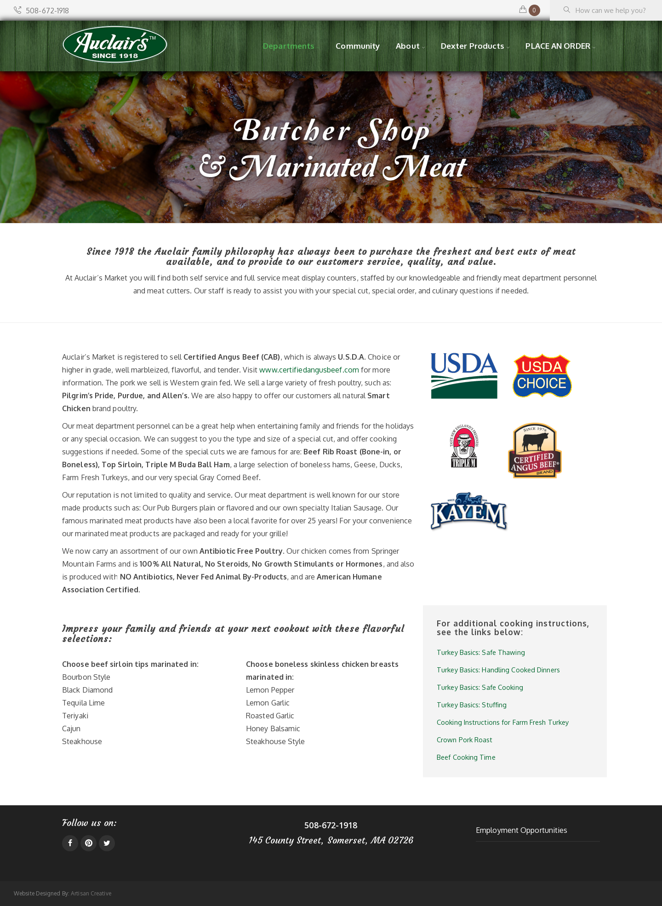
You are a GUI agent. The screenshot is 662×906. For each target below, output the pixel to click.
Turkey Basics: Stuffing (472, 704)
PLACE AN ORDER (557, 46)
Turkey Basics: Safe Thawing (481, 652)
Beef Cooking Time (466, 757)
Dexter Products (473, 46)
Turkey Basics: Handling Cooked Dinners (498, 669)
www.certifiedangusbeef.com (309, 369)
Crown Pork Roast (465, 739)
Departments (288, 46)
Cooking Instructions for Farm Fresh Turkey (503, 722)
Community (358, 46)
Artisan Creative (91, 893)
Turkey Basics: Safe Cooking (480, 687)
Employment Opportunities (521, 830)
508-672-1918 (41, 10)
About (408, 46)
